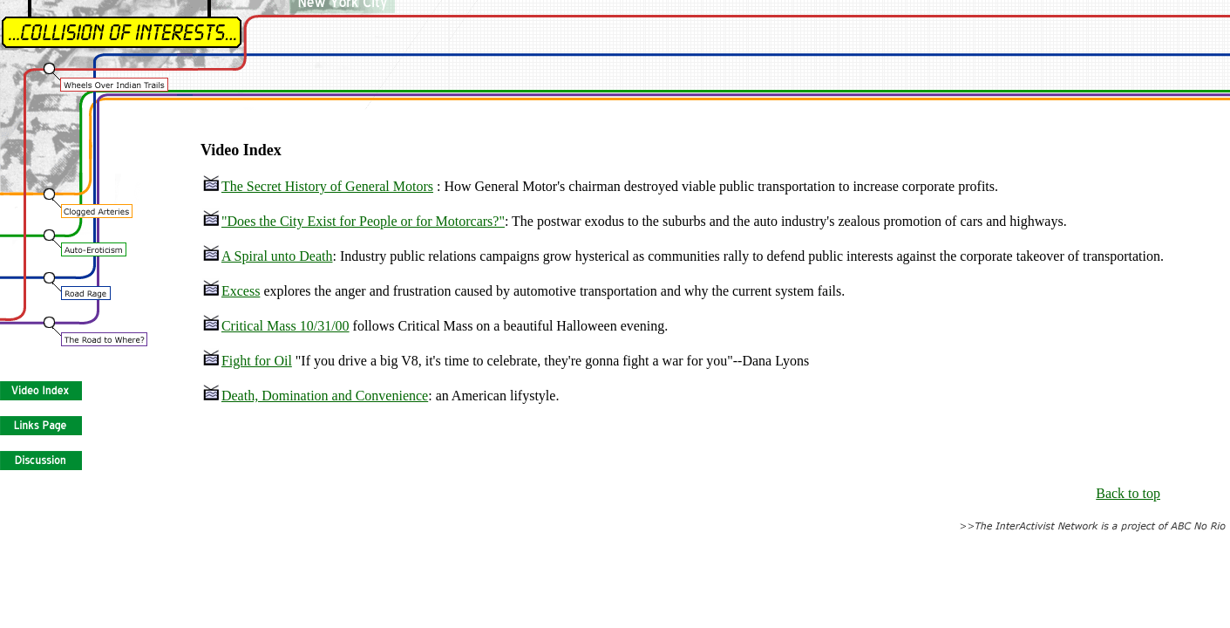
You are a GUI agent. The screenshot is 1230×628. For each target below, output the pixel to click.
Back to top (1128, 493)
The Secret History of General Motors (317, 186)
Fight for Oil (247, 360)
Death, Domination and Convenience (315, 395)
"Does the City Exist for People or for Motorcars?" (353, 221)
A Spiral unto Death (267, 256)
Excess (231, 290)
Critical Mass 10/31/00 (276, 325)
